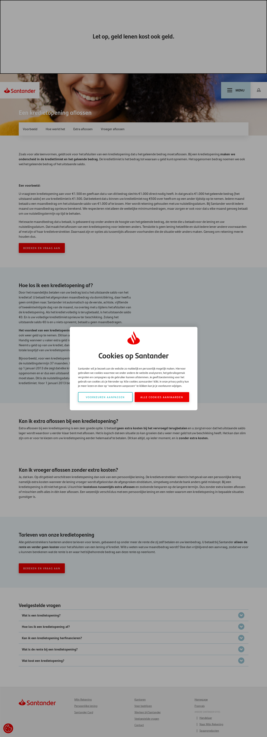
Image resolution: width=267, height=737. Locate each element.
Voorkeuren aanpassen (105, 397)
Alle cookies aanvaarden (161, 397)
